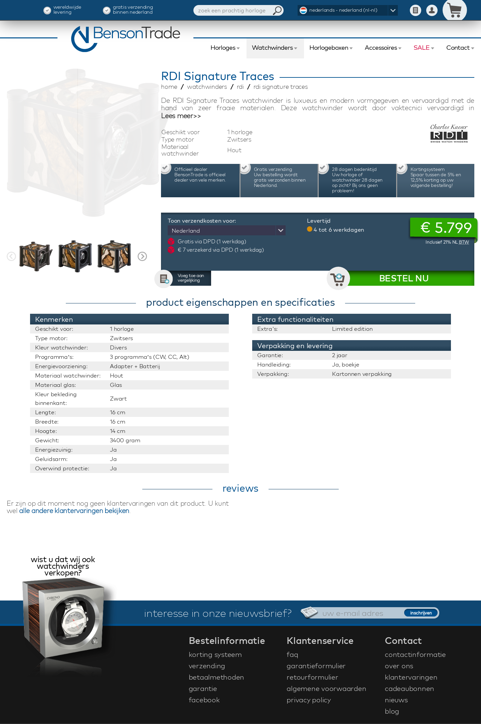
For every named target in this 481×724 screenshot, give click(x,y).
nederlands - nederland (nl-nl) (343, 10)
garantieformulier (316, 665)
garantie (203, 688)
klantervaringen (411, 677)
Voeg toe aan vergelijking (191, 278)
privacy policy (309, 699)
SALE (422, 47)
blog (392, 711)
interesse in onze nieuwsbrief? (218, 613)
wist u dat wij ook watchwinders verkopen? (63, 566)
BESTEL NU (404, 278)
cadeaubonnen (409, 688)
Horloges (222, 47)
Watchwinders (272, 47)
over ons (399, 665)
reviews (240, 488)
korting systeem (215, 654)
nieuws (396, 699)
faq (292, 654)
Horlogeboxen (328, 47)
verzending (207, 665)
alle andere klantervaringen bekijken (74, 510)
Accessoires (381, 47)
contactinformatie (415, 654)
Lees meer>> (181, 115)
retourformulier (312, 677)
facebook (204, 699)
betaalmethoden (217, 677)
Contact (458, 47)
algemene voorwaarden (326, 688)
